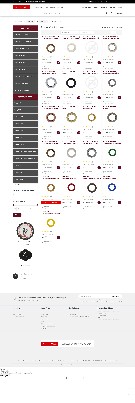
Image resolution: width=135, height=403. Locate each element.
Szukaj (96, 7)
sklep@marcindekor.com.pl (35, 2)
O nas (42, 312)
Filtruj (17, 215)
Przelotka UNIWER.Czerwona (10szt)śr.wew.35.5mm (70, 177)
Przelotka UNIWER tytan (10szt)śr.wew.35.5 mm (91, 142)
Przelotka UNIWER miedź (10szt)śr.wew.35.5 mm (50, 107)
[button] (107, 2)
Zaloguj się (99, 1)
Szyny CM (17, 103)
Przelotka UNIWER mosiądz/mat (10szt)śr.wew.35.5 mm (90, 107)
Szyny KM (17, 110)
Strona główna (86, 7)
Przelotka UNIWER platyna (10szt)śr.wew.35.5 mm (111, 107)
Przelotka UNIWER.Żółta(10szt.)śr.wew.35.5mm (51, 212)
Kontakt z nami (45, 314)
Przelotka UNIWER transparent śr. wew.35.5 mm (71, 142)
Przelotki (43, 21)
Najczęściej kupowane (18, 316)
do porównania (46, 66)
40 (15, 194)
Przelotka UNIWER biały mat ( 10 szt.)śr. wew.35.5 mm (91, 37)
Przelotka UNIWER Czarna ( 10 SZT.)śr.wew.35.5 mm (69, 72)
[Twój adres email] (94, 296)
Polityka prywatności (46, 323)
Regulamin (104, 7)
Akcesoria (31, 21)
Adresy (42, 321)
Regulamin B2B (45, 319)
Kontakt (112, 7)
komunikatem (99, 300)
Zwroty (120, 7)
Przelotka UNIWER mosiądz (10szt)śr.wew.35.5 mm (70, 107)
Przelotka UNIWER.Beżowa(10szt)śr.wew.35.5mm (51, 177)
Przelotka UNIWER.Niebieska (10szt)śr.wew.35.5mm (110, 177)
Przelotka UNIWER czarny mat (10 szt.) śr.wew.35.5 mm (92, 72)
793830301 (17, 2)
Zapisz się (115, 296)
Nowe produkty (17, 314)
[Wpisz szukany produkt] (68, 13)
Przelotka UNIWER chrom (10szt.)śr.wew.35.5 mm (112, 37)
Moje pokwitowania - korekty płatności (79, 316)
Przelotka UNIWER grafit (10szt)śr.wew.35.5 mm (111, 72)
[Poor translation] (7, 375)
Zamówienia (72, 314)
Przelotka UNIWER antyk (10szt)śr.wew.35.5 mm (50, 37)
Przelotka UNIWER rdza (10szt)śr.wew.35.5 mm (50, 142)
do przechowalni (47, 68)
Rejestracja (89, 1)
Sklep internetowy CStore (67, 364)
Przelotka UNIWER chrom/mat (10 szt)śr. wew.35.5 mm (49, 72)
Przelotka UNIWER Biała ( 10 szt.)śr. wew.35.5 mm (71, 37)
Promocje (15, 312)
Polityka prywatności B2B (48, 326)
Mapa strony (44, 328)
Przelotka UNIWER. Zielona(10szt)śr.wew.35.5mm (112, 142)
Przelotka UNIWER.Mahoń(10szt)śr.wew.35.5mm (92, 177)
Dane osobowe (73, 312)
